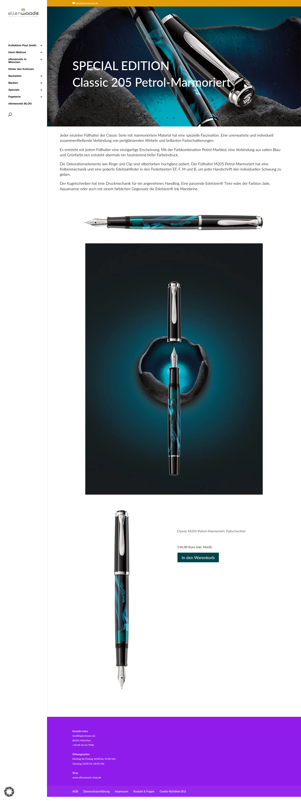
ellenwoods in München (17, 60)
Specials (13, 89)
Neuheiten (15, 75)
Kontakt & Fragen (143, 791)
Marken (13, 82)
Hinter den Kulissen (21, 68)
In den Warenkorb (198, 557)
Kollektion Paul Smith (22, 45)
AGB (75, 791)
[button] (9, 792)
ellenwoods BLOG (20, 103)
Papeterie (14, 96)
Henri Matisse (17, 52)
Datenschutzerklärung (96, 791)
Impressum (121, 791)
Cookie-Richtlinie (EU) (173, 791)
